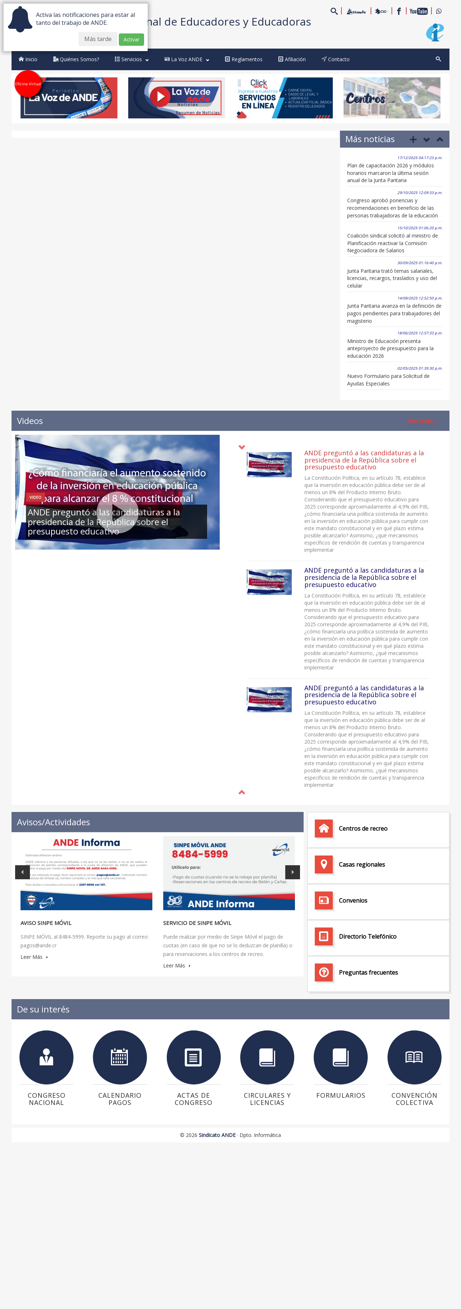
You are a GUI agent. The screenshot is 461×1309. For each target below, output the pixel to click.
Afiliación (292, 59)
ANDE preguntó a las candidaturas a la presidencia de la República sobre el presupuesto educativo (364, 459)
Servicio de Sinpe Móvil (197, 922)
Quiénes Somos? (76, 59)
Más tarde (98, 39)
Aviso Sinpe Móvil (46, 922)
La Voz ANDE (187, 59)
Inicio (28, 59)
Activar (131, 39)
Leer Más (34, 956)
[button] (241, 792)
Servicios (132, 59)
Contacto (336, 59)
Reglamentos (244, 59)
